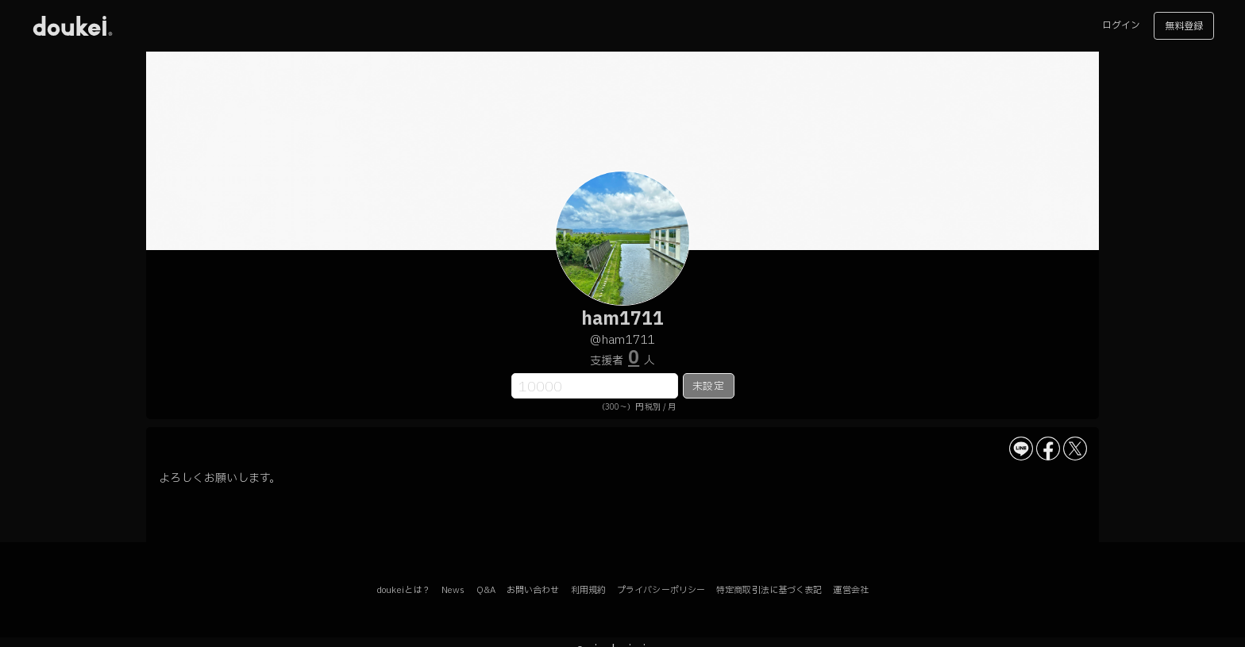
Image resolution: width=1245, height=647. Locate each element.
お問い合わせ (533, 590)
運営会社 (850, 590)
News (452, 590)
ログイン (1121, 25)
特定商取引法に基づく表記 (769, 590)
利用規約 (588, 590)
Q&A (485, 590)
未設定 (707, 387)
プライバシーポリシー (661, 590)
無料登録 (1184, 26)
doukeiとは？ (403, 590)
